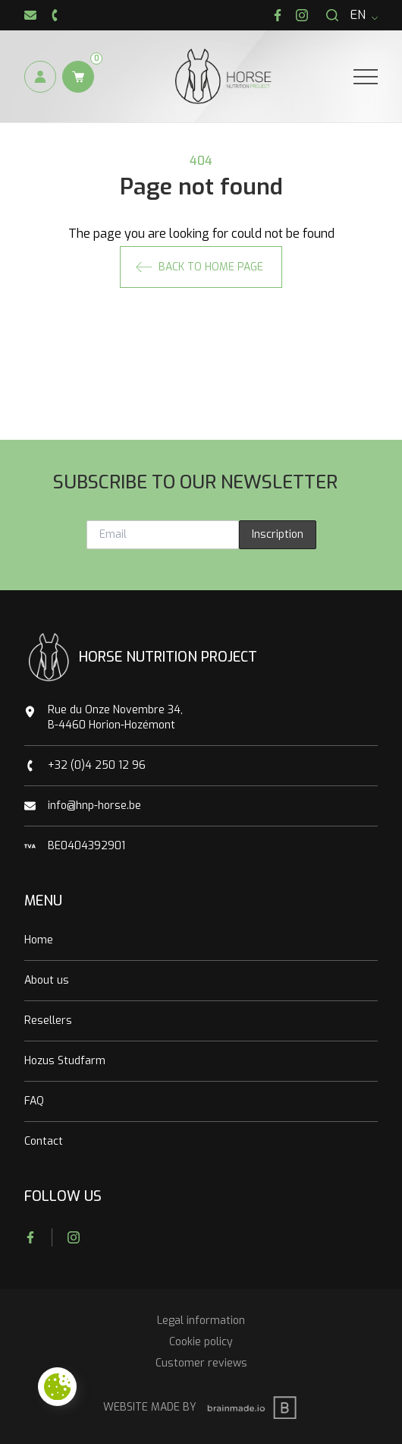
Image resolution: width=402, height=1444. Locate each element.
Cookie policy (201, 1342)
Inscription (277, 534)
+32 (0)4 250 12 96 (97, 765)
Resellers (48, 1020)
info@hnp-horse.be (94, 805)
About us (46, 980)
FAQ (34, 1101)
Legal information (201, 1320)
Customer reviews (201, 1363)
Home (38, 940)
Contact (43, 1141)
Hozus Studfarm (64, 1061)
